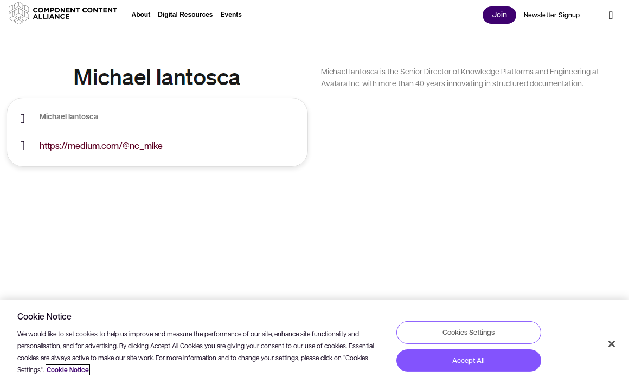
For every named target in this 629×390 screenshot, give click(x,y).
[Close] (612, 344)
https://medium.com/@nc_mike (101, 145)
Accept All (468, 360)
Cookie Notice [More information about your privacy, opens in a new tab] (68, 369)
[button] (65, 13)
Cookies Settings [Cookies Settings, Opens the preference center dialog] (468, 332)
